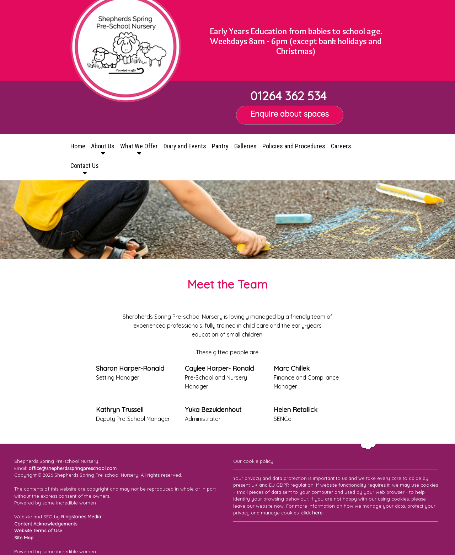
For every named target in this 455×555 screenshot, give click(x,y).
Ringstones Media (81, 516)
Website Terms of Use (38, 530)
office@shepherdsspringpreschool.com (72, 468)
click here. (312, 513)
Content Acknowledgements (45, 524)
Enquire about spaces (290, 114)
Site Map (23, 537)
